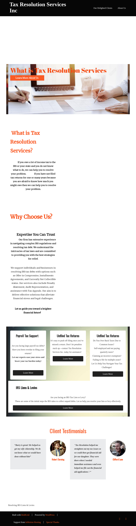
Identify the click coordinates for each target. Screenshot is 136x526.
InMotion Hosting (33, 522)
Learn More (28, 373)
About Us (122, 8)
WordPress (50, 515)
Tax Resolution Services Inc (38, 7)
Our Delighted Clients (103, 8)
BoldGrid (25, 515)
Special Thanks (52, 522)
